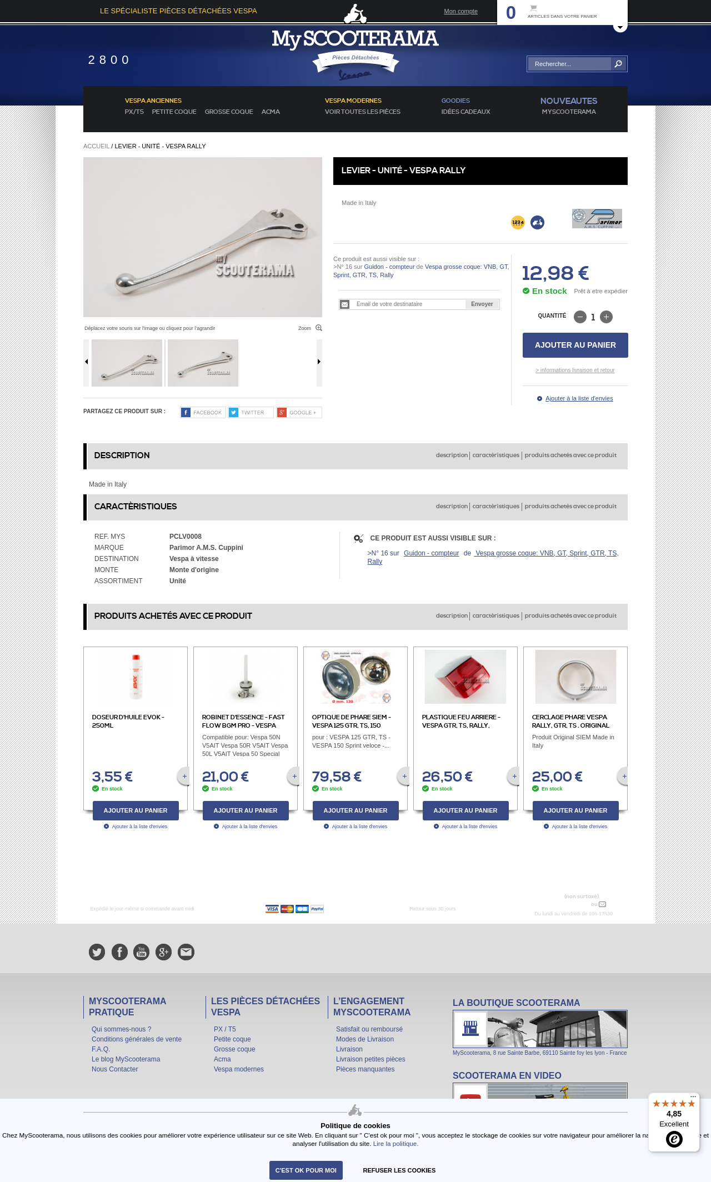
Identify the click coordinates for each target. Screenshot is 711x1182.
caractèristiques (496, 455)
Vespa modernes (239, 1069)
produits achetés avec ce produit (571, 455)
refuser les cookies (399, 1170)
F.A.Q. (101, 1049)
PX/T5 (134, 112)
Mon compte (461, 11)
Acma (271, 112)
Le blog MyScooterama (126, 1059)
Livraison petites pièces (370, 1059)
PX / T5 (225, 1029)
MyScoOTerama (569, 112)
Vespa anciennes (153, 101)
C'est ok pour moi (306, 1170)
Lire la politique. (396, 1143)
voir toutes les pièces (362, 112)
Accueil (96, 146)
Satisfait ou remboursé (369, 1029)
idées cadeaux (466, 112)
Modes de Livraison (365, 1039)
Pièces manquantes (365, 1069)
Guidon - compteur (389, 266)
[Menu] (693, 1099)
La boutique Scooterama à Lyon (540, 1027)
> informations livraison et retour (575, 370)
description (452, 455)
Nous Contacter (115, 1069)
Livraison (349, 1049)
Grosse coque (229, 112)
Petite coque (174, 112)
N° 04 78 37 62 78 (563, 904)
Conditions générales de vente (137, 1039)
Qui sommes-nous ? (121, 1029)
